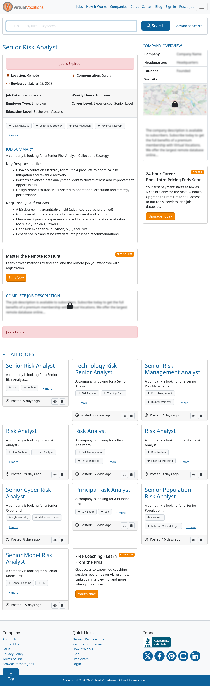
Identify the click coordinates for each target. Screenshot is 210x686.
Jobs (79, 6)
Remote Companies (87, 644)
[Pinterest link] (171, 656)
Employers (80, 659)
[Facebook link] (159, 656)
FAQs (6, 649)
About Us (9, 639)
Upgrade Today (160, 216)
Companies (118, 6)
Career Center (141, 6)
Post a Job (186, 6)
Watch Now (87, 594)
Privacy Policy (12, 654)
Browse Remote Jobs (18, 664)
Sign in (170, 6)
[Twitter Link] (148, 656)
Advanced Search (189, 26)
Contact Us (10, 644)
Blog (158, 6)
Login (76, 664)
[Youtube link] (183, 656)
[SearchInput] (71, 26)
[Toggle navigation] (202, 7)
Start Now (16, 277)
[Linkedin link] (195, 656)
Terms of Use (12, 659)
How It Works (96, 6)
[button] (54, 401)
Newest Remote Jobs (88, 639)
